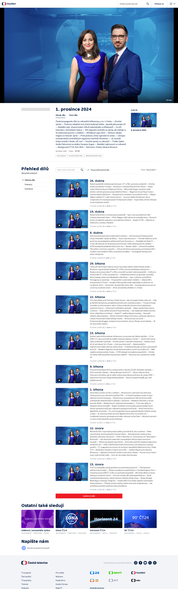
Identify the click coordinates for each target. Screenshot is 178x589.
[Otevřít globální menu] (172, 4)
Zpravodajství (61, 156)
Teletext (24, 584)
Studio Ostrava (62, 584)
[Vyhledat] (82, 170)
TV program (26, 572)
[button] (89, 55)
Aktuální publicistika (76, 156)
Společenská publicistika (94, 156)
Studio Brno (60, 580)
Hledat (147, 4)
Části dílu (73, 115)
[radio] (35, 180)
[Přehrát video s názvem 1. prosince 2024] (89, 55)
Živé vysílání (26, 576)
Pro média (60, 572)
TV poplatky (26, 580)
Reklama (59, 576)
